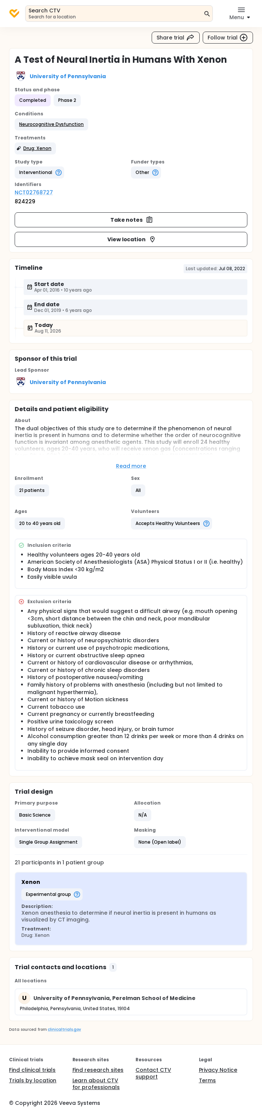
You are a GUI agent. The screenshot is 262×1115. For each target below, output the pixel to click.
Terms (207, 1080)
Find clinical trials (32, 1070)
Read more (131, 466)
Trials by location (32, 1080)
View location (132, 239)
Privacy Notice (218, 1070)
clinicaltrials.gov (64, 1029)
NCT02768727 (34, 192)
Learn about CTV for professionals (96, 1084)
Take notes (132, 220)
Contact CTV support (153, 1073)
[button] (51, 124)
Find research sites (97, 1070)
